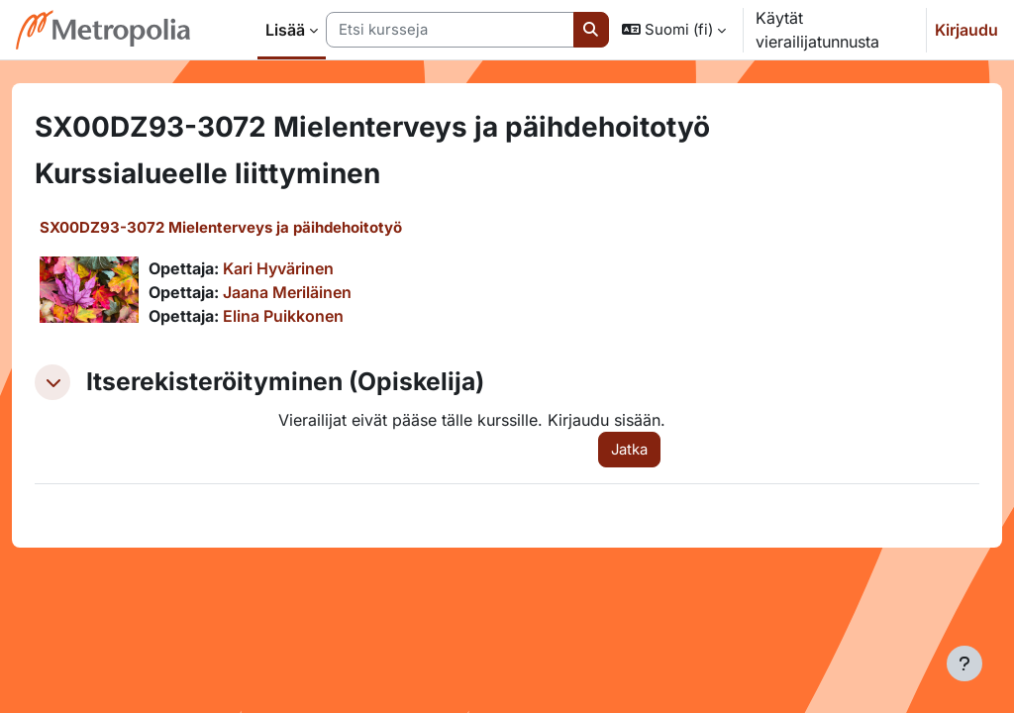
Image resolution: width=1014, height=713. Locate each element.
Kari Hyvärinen (313, 268)
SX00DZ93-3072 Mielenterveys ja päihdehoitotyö (256, 227)
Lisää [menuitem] (285, 30)
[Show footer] (964, 663)
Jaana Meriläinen (322, 292)
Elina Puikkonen (318, 316)
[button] (674, 29)
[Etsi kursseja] (449, 30)
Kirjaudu (966, 30)
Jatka (620, 449)
